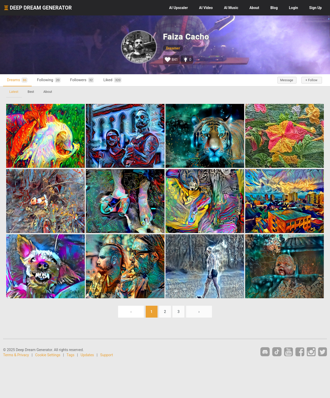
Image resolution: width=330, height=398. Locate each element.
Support (106, 355)
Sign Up (315, 8)
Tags (70, 355)
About (254, 8)
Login (293, 8)
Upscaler (178, 8)
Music (231, 8)
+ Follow (311, 80)
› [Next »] (199, 312)
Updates (87, 355)
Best (31, 92)
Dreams (17, 80)
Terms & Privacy (16, 355)
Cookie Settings (48, 355)
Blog (274, 8)
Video (206, 8)
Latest (13, 92)
